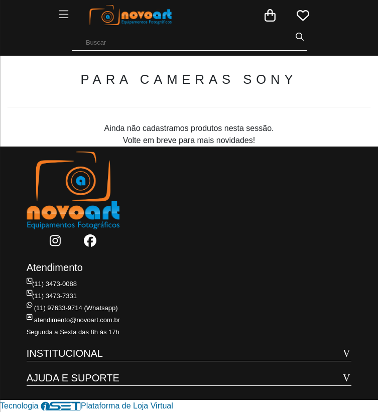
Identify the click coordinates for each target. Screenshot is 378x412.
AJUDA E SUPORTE (73, 377)
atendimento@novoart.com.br (73, 320)
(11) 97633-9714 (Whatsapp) (72, 308)
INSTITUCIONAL (65, 353)
